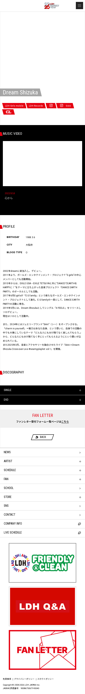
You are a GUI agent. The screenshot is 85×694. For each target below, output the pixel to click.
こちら (65, 421)
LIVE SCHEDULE (42, 532)
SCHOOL (9, 488)
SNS (6, 505)
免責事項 (7, 679)
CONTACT (9, 514)
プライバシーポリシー (24, 679)
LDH (21, 6)
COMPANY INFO (42, 523)
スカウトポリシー (45, 679)
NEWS (7, 452)
